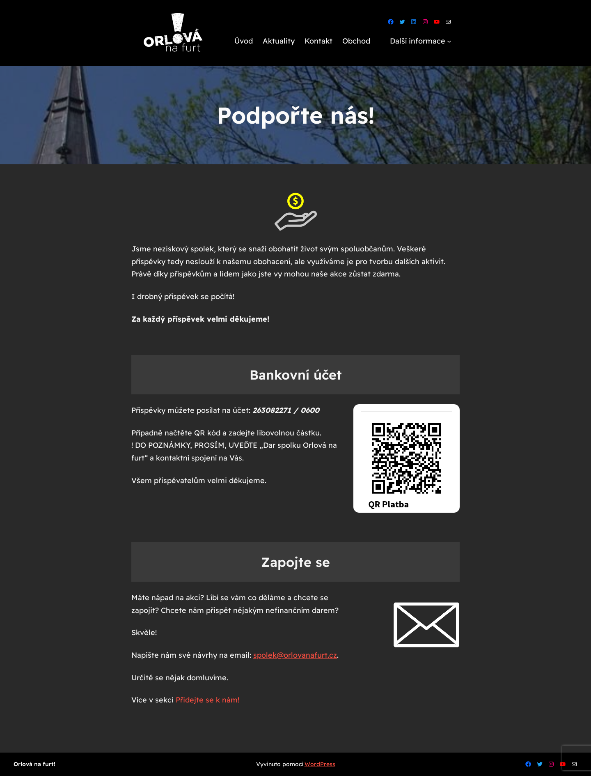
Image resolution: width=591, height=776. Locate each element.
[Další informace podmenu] (449, 41)
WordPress (320, 764)
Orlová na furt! (34, 764)
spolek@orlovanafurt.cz (295, 655)
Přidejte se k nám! (207, 700)
